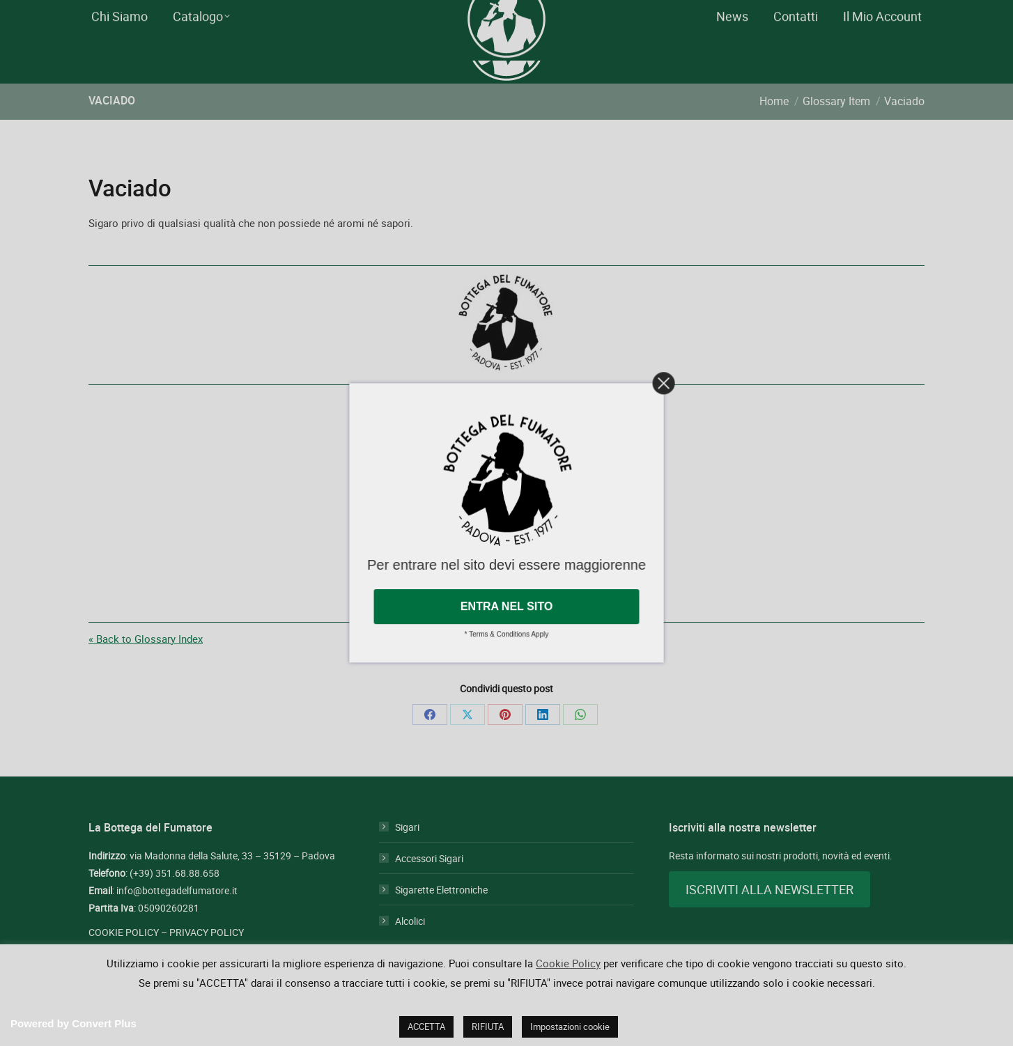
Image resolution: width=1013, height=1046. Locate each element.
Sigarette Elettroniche (441, 914)
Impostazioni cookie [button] (570, 1026)
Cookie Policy (568, 963)
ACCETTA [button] (426, 1026)
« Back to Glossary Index (145, 664)
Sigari (407, 852)
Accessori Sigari (429, 883)
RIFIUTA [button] (488, 1026)
